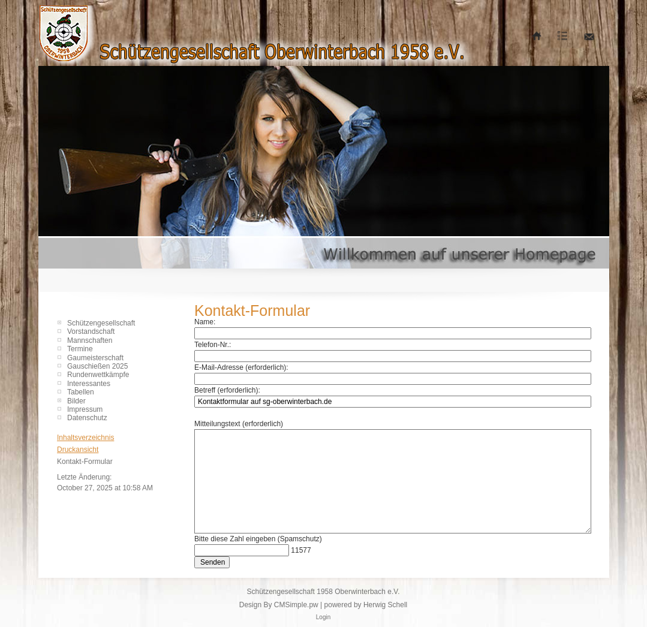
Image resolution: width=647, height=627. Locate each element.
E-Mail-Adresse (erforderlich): (241, 367)
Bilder (76, 401)
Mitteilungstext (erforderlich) (238, 424)
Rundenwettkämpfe (98, 374)
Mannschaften (89, 340)
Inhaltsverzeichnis (85, 437)
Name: (204, 322)
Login (323, 617)
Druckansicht (77, 449)
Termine (80, 349)
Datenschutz (87, 418)
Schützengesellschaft (101, 323)
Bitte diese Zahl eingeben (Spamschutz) (258, 539)
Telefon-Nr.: (212, 344)
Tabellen (80, 392)
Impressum (85, 409)
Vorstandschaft (91, 331)
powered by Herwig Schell (366, 605)
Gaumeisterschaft (95, 358)
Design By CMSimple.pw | (281, 605)
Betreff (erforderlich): (227, 390)
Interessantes (88, 383)
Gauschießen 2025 (97, 366)
